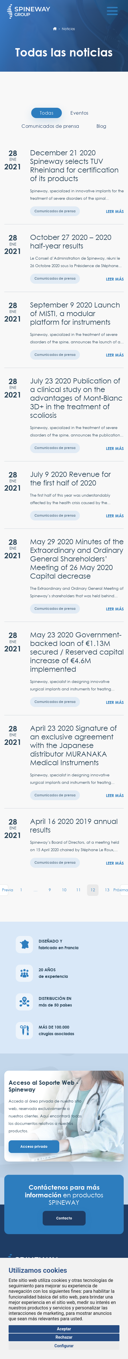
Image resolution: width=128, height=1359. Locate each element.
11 (78, 890)
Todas (47, 113)
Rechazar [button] (64, 1337)
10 (64, 890)
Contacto (64, 1218)
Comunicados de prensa (50, 126)
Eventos (79, 113)
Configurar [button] (64, 1346)
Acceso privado (34, 1146)
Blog (102, 126)
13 (107, 890)
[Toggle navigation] (112, 10)
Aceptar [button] (64, 1329)
